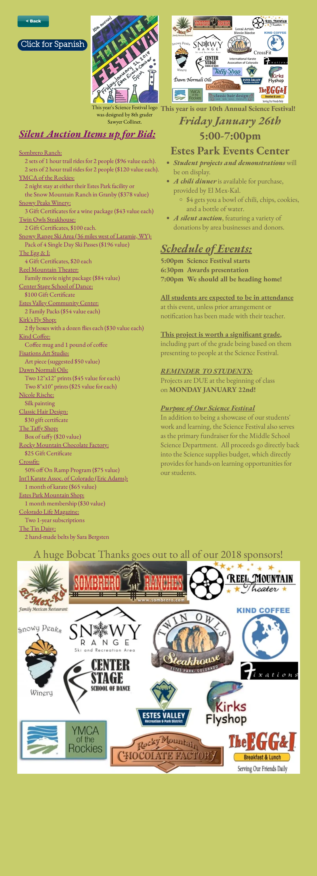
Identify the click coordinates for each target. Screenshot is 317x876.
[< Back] (33, 21)
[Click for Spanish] (52, 45)
